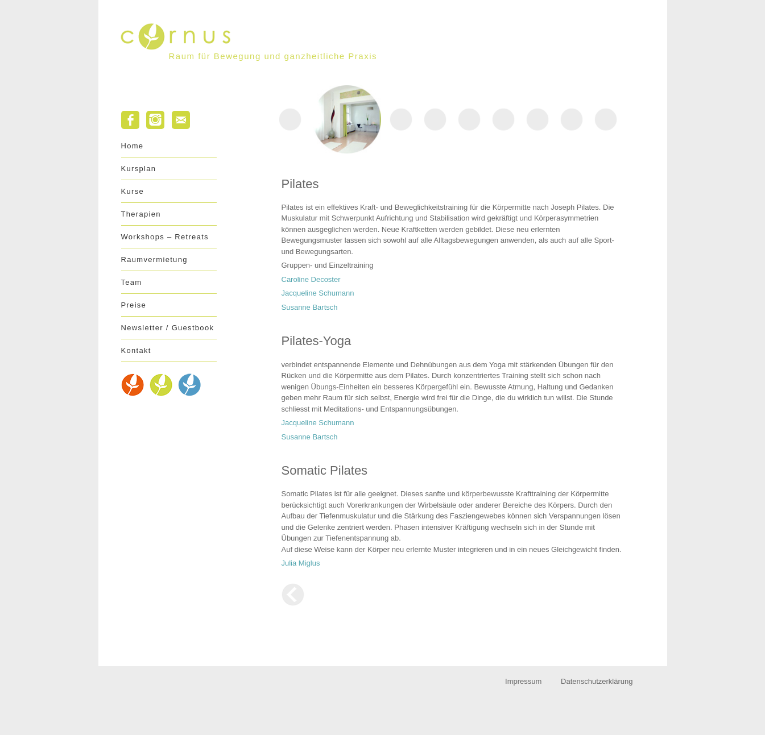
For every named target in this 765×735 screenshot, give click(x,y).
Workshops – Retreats (165, 236)
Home (132, 146)
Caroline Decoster (311, 279)
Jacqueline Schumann (318, 293)
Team (131, 282)
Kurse (132, 191)
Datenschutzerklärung (596, 681)
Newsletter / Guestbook (167, 327)
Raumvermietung (154, 259)
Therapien (141, 214)
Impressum (523, 681)
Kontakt (136, 350)
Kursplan (138, 168)
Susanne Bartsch (310, 307)
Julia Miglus (301, 563)
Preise (134, 305)
